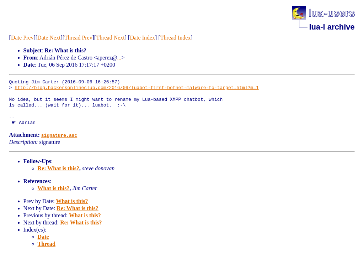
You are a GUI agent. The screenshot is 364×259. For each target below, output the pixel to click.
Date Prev (22, 38)
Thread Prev (78, 38)
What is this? (54, 188)
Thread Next (110, 38)
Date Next (48, 38)
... (119, 58)
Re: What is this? (59, 168)
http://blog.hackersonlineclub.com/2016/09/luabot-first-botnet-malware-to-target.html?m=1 (136, 88)
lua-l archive (331, 26)
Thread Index (175, 38)
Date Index (142, 38)
